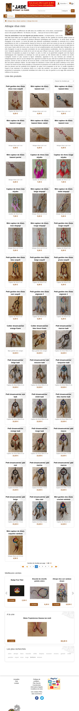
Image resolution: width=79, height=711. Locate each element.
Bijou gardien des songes (15, 351)
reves (22, 657)
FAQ (16, 681)
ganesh (63, 653)
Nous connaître (20, 16)
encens (56, 653)
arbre (9, 653)
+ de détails (11, 600)
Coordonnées (37, 685)
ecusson (49, 653)
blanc (21, 653)
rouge (27, 657)
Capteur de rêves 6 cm (39, 316)
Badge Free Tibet (17, 580)
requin (17, 657)
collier (35, 653)
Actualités (16, 679)
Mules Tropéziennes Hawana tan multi (37, 618)
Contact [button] (48, 16)
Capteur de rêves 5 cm (15, 111)
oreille (69, 653)
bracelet (28, 653)
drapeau (41, 653)
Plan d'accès (37, 683)
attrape (16, 653)
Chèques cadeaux (38, 16)
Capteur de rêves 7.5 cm (63, 453)
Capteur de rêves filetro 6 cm (63, 351)
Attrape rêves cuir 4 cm (39, 111)
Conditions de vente (37, 689)
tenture (33, 657)
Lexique (16, 683)
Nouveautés (29, 16)
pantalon (10, 657)
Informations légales (37, 687)
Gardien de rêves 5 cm (39, 180)
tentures (39, 657)
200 (50, 563)
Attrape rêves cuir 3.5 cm (39, 214)
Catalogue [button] (11, 16)
